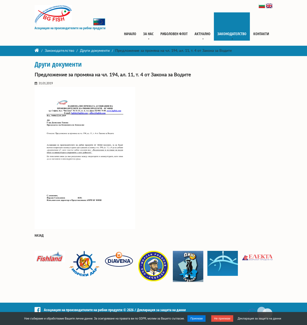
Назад (39, 235)
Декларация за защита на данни (259, 318)
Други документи (95, 51)
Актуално (202, 33)
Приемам (196, 318)
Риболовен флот (174, 33)
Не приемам (222, 318)
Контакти (261, 33)
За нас (148, 33)
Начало (130, 33)
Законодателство (231, 33)
